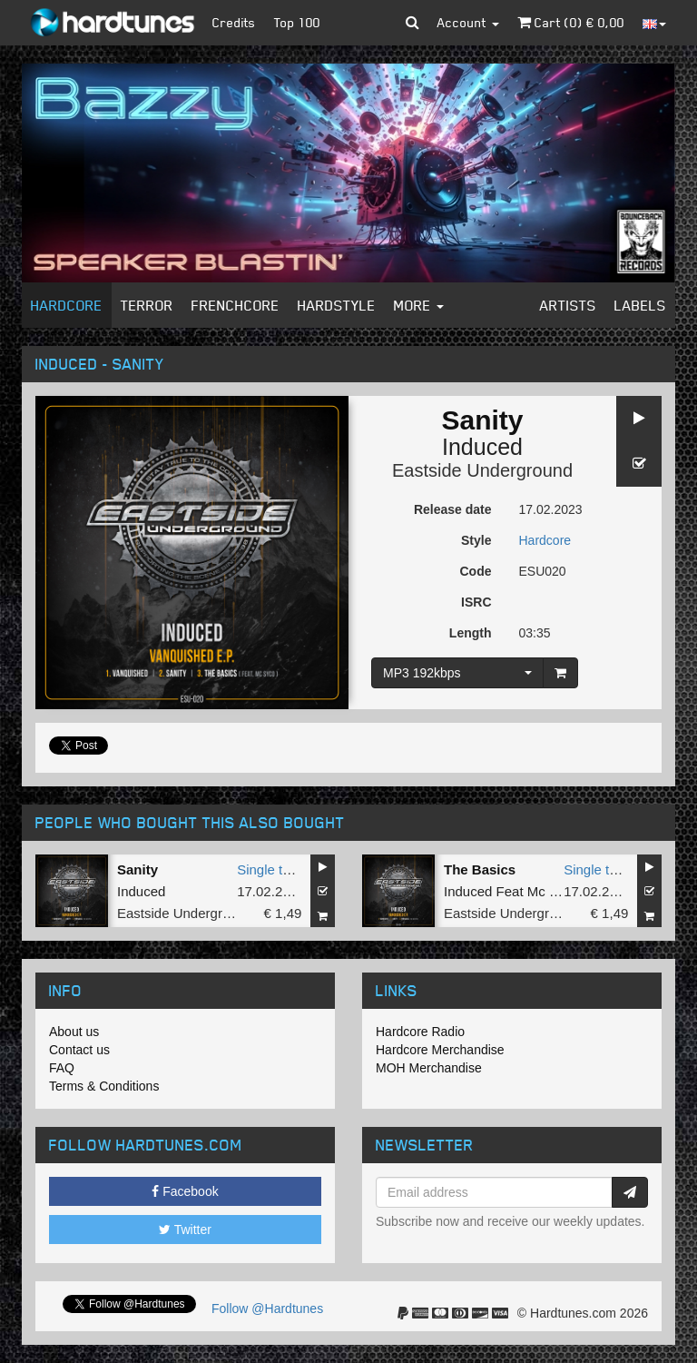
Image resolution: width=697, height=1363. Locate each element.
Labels (640, 305)
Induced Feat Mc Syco (511, 891)
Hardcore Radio (420, 1031)
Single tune (271, 869)
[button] (412, 22)
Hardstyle (337, 305)
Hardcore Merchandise (440, 1049)
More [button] (419, 305)
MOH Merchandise (429, 1068)
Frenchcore (235, 305)
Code (476, 571)
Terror (147, 305)
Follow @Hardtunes (267, 1308)
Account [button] (468, 22)
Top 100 (297, 22)
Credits (234, 22)
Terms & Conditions (104, 1086)
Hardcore (67, 305)
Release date (453, 509)
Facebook (185, 1191)
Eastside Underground (482, 470)
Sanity (137, 869)
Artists (568, 305)
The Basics (479, 869)
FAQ (61, 1068)
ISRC (476, 602)
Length (470, 633)
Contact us (79, 1049)
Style (476, 540)
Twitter (185, 1229)
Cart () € (570, 22)
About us (74, 1031)
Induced (482, 446)
